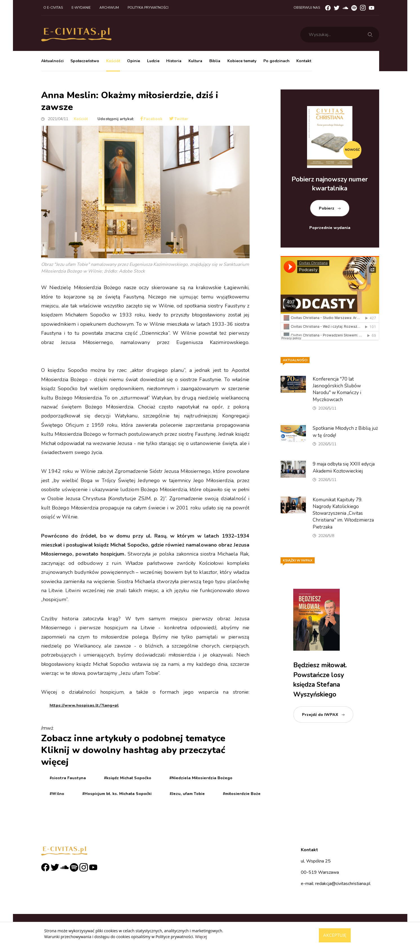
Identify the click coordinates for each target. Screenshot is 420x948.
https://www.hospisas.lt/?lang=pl (84, 705)
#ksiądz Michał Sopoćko (127, 778)
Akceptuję (334, 935)
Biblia (214, 61)
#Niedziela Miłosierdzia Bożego (200, 778)
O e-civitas (53, 7)
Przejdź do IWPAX (320, 714)
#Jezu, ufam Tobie (187, 793)
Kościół (113, 61)
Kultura (195, 61)
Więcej (201, 936)
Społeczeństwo (84, 61)
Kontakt (303, 61)
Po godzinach (276, 61)
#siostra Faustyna (68, 778)
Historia (173, 61)
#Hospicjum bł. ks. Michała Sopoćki (117, 793)
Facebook (152, 119)
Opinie (133, 61)
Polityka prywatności (148, 7)
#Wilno (57, 793)
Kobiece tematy (241, 61)
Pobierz (326, 208)
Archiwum (109, 7)
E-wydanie (81, 7)
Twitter (178, 119)
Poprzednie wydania (329, 227)
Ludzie (153, 61)
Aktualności (52, 61)
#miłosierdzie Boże (242, 793)
